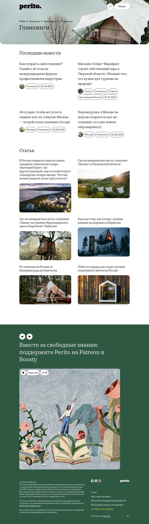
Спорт (88, 91)
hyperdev (107, 516)
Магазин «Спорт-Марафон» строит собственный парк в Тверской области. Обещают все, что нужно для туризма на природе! (102, 74)
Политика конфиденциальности (108, 501)
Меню (122, 6)
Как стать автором (101, 497)
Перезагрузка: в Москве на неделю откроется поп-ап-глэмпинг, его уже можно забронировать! (98, 120)
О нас (94, 492)
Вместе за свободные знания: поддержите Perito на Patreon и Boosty (61, 353)
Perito (22, 21)
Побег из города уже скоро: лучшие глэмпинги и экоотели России (101, 269)
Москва (31, 129)
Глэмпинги (67, 21)
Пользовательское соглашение (107, 505)
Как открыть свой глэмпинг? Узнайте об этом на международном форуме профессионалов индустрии (41, 72)
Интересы (34, 21)
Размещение (50, 21)
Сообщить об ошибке (102, 509)
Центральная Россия (90, 97)
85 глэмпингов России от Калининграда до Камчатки (38, 269)
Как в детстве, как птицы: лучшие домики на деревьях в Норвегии (100, 221)
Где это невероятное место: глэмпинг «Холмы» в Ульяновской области (103, 162)
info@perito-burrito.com (30, 506)
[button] (22, 337)
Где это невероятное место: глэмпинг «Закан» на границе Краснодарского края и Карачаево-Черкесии (44, 223)
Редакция (33, 372)
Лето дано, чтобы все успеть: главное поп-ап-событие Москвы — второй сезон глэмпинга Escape (44, 117)
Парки (113, 91)
